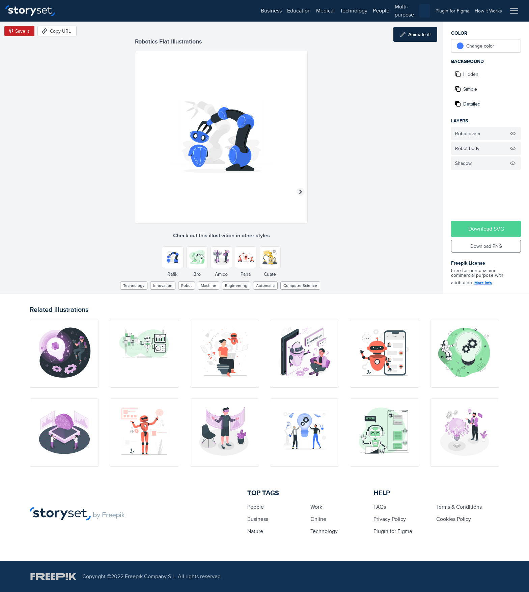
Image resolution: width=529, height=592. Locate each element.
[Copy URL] (57, 31)
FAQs (379, 507)
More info (483, 283)
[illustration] (64, 354)
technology (158, 10)
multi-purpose (216, 10)
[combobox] (334, 11)
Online (318, 519)
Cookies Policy (453, 519)
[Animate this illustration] (415, 34)
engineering (236, 285)
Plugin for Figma (392, 531)
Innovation (162, 285)
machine (208, 285)
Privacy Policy (389, 519)
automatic (265, 285)
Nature (255, 531)
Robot (186, 285)
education (104, 10)
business (76, 10)
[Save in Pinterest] (19, 31)
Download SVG (486, 229)
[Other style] (173, 257)
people (186, 10)
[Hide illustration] (513, 133)
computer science (300, 285)
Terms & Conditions (459, 507)
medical (130, 10)
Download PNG (486, 246)
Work (316, 507)
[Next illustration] (301, 192)
